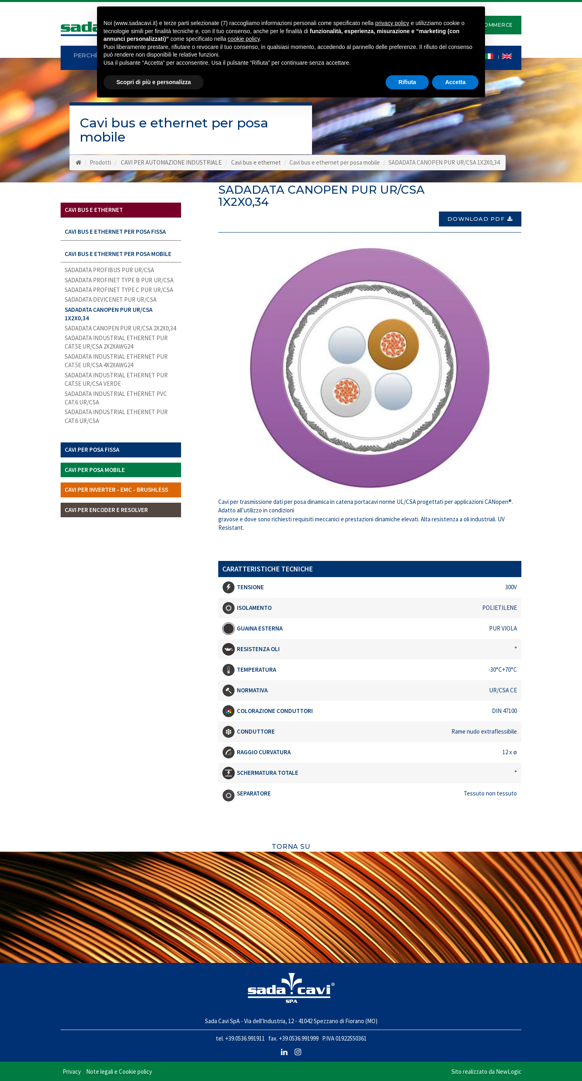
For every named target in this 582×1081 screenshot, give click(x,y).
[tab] (121, 210)
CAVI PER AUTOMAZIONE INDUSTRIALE (171, 162)
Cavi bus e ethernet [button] (94, 210)
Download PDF (480, 215)
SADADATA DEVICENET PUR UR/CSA (110, 299)
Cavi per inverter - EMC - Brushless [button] (116, 489)
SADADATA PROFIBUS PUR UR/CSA (109, 270)
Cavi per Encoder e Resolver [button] (106, 510)
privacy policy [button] (392, 23)
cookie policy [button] (243, 39)
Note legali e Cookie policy (119, 1069)
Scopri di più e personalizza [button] (153, 82)
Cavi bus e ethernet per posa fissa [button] (115, 231)
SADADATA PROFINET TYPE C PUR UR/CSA (119, 290)
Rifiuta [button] (407, 82)
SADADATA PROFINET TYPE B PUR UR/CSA (119, 280)
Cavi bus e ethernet (256, 162)
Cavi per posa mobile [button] (95, 470)
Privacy (72, 1069)
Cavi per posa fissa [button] (92, 449)
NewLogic (508, 1069)
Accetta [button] (455, 82)
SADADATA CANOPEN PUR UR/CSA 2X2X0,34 (120, 328)
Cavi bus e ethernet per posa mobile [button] (118, 254)
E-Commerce (493, 25)
